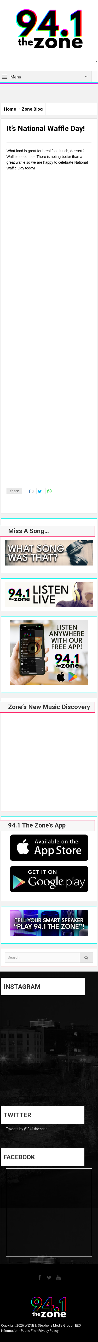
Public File (28, 1331)
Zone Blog (32, 109)
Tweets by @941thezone (27, 1129)
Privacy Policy (48, 1331)
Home (10, 109)
